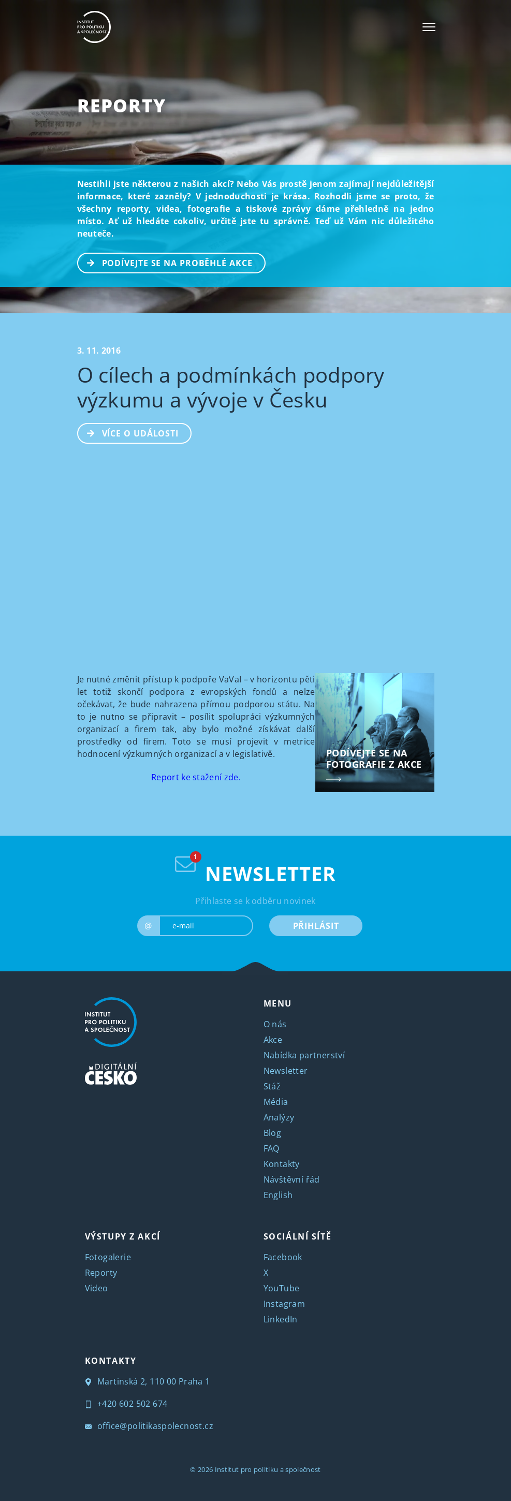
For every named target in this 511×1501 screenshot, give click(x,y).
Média (276, 1101)
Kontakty (282, 1164)
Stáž (272, 1086)
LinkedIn (281, 1319)
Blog (273, 1133)
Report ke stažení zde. (196, 777)
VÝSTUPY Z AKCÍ (122, 1236)
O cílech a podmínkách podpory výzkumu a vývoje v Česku (231, 387)
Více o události (128, 432)
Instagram (284, 1303)
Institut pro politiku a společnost (268, 1469)
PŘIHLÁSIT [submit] (316, 925)
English (278, 1195)
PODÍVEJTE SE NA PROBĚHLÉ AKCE (165, 262)
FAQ (272, 1148)
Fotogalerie (108, 1257)
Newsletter (286, 1070)
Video (96, 1288)
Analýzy (279, 1117)
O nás (275, 1024)
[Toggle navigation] (429, 27)
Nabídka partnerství (304, 1055)
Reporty (121, 105)
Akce (273, 1039)
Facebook (283, 1257)
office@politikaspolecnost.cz (149, 1426)
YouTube (282, 1288)
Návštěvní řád (292, 1179)
